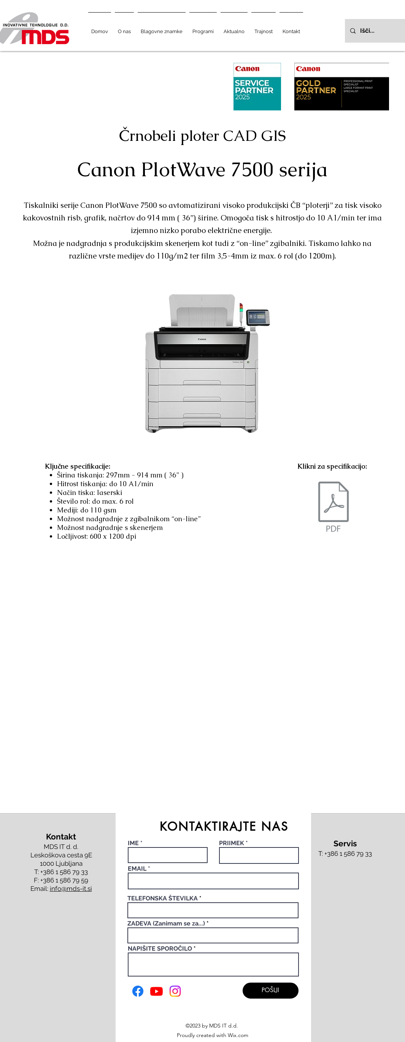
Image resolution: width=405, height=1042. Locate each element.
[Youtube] (156, 991)
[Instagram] (175, 991)
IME (134, 843)
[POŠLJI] (271, 991)
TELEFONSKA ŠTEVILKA (162, 898)
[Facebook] (137, 991)
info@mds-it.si (71, 888)
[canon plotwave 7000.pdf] (333, 508)
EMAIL (137, 869)
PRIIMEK (231, 843)
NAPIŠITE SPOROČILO (160, 949)
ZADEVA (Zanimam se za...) (166, 924)
